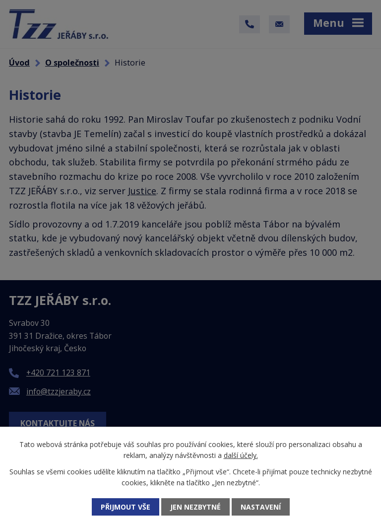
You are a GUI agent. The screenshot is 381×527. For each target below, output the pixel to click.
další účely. (241, 455)
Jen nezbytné (195, 507)
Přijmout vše (125, 507)
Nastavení (261, 507)
